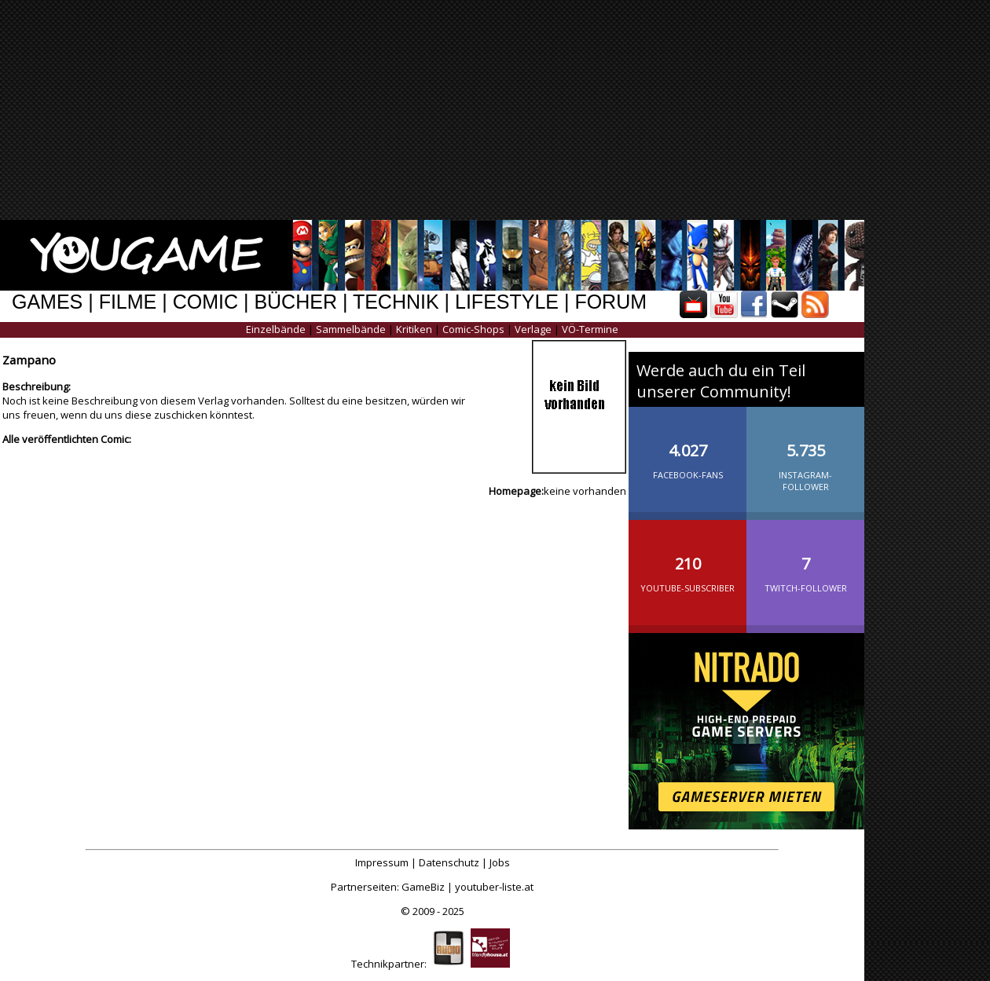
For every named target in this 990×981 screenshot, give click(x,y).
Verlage (533, 329)
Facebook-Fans (687, 448)
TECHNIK (396, 302)
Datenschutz (449, 862)
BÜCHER (295, 302)
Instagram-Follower (805, 454)
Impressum (382, 862)
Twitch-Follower (805, 561)
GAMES (47, 302)
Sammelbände (351, 329)
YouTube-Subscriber (687, 561)
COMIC (205, 302)
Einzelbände (276, 329)
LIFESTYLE (507, 302)
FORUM (610, 302)
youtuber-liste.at (494, 887)
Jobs (500, 862)
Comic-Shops (473, 329)
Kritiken (414, 329)
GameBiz (423, 887)
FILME (128, 302)
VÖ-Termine (590, 329)
